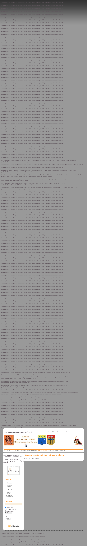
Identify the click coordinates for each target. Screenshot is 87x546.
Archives (8, 518)
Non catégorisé (9, 496)
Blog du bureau (15, 450)
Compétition (9, 483)
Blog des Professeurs (32, 450)
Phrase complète (10, 511)
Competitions (51, 450)
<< (8, 474)
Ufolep (9, 486)
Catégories (8, 519)
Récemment (9, 516)
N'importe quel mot (11, 509)
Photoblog (23, 450)
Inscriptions (9, 495)
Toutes (7, 482)
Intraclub (9, 485)
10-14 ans (9, 489)
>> (18, 474)
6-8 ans (9, 492)
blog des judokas (42, 450)
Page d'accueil (7, 450)
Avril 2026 (13, 465)
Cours (7, 488)
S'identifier (62, 450)
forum (56, 450)
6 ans (8, 491)
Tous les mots (9, 507)
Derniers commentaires (12, 521)
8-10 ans (9, 493)
